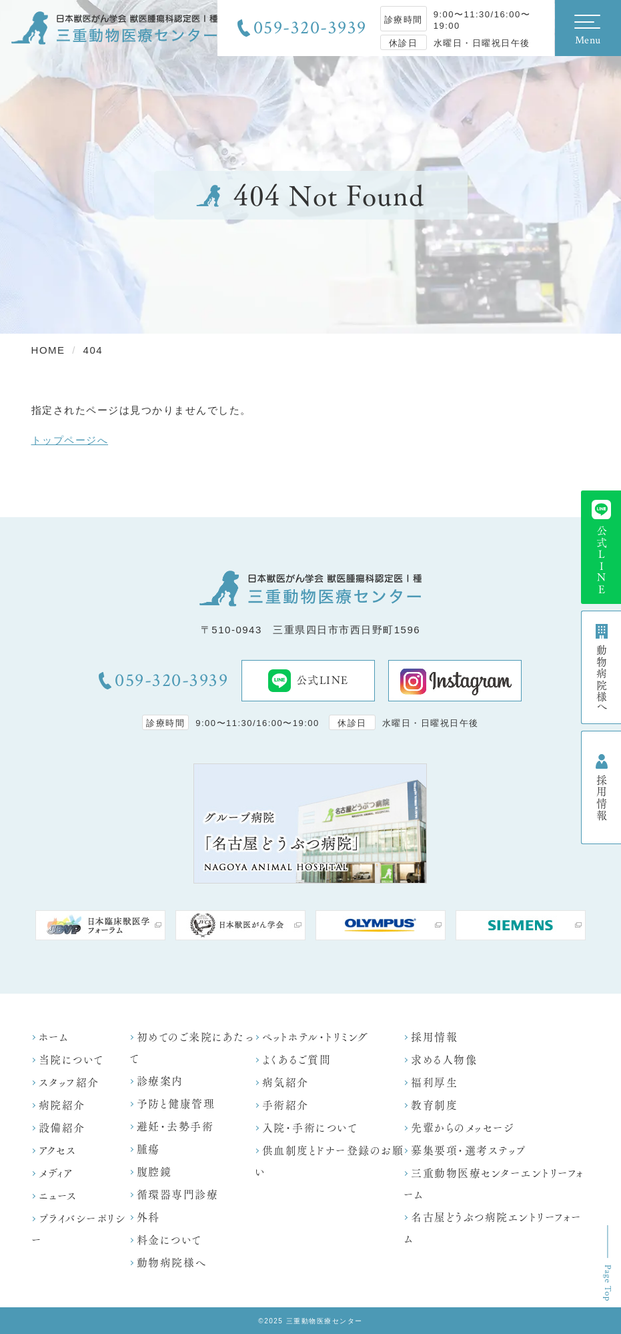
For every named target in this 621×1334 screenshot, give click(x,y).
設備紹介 (62, 1128)
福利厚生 (434, 1082)
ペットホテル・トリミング (315, 1037)
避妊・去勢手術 (175, 1126)
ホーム (54, 1037)
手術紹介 (285, 1105)
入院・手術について (310, 1128)
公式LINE (308, 680)
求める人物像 (444, 1060)
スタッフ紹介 (69, 1082)
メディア (56, 1173)
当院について (71, 1060)
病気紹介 (285, 1082)
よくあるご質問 (297, 1060)
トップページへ (70, 440)
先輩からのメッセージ (462, 1128)
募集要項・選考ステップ (468, 1150)
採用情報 (434, 1037)
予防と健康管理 (176, 1104)
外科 (148, 1217)
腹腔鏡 (154, 1172)
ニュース (58, 1196)
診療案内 (160, 1081)
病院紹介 (62, 1105)
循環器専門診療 (178, 1195)
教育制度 (434, 1105)
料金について (169, 1240)
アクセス (58, 1150)
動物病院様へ (172, 1263)
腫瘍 (148, 1149)
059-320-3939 (310, 28)
